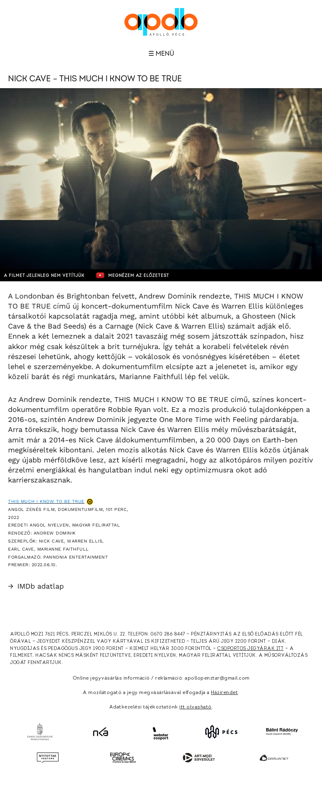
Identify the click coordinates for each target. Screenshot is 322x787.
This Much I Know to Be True (46, 501)
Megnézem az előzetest (132, 275)
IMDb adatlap (36, 586)
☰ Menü (161, 54)
